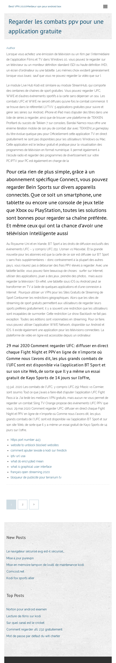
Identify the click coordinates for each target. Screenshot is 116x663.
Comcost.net (15, 571)
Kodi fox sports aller (20, 578)
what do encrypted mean (27, 461)
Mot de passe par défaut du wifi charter (33, 636)
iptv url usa (18, 456)
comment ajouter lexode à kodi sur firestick (39, 450)
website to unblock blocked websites (35, 445)
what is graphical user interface (31, 466)
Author (10, 48)
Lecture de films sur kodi (23, 616)
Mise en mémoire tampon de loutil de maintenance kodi (45, 565)
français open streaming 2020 (30, 472)
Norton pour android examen (26, 609)
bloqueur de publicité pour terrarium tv (36, 477)
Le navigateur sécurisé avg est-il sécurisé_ (35, 551)
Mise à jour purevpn (20, 558)
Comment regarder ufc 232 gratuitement (34, 629)
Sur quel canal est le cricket (25, 623)
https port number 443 (26, 439)
